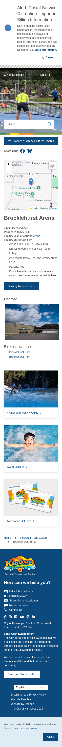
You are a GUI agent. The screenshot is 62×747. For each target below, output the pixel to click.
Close (50, 736)
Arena (36, 236)
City (29, 240)
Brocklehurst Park (19, 356)
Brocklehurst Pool (19, 352)
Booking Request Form (21, 286)
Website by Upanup (22, 704)
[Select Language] (31, 687)
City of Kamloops (14, 74)
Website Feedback (22, 699)
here (54, 275)
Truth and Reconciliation (22, 674)
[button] (31, 181)
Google (54, 208)
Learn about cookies (25, 728)
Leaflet (34, 208)
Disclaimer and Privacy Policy (28, 694)
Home (7, 537)
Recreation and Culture (34, 537)
